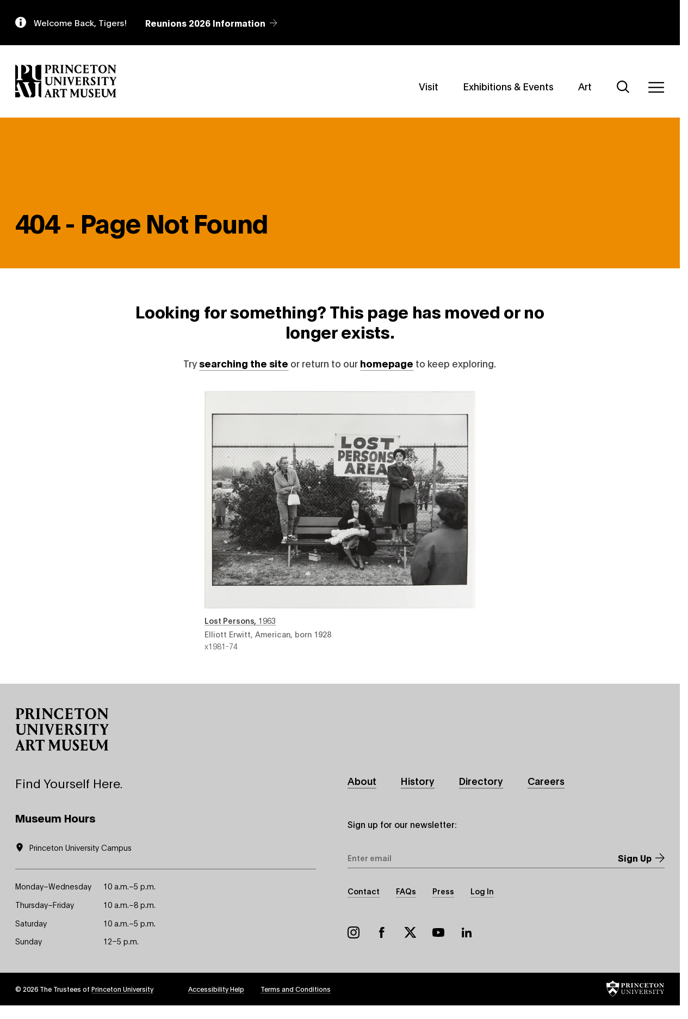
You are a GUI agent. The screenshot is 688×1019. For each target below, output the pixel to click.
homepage (386, 363)
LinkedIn (467, 932)
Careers (546, 780)
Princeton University (122, 989)
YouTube (438, 932)
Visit (428, 86)
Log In (482, 891)
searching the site (243, 363)
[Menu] (656, 87)
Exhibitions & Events (508, 86)
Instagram (354, 932)
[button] (62, 729)
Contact (364, 891)
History (418, 780)
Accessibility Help (216, 989)
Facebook (382, 932)
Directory (481, 780)
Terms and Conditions (296, 989)
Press (443, 891)
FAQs (406, 891)
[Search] (623, 87)
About (362, 780)
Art (585, 86)
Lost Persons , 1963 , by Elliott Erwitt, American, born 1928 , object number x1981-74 (339, 521)
